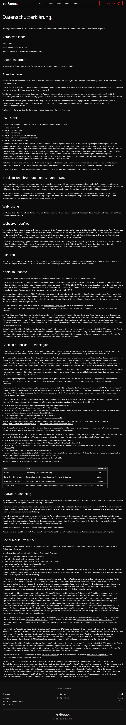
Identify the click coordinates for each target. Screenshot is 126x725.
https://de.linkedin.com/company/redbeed (27, 559)
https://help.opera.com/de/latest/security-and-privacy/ (29, 450)
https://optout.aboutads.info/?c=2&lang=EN (18, 424)
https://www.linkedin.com (74, 634)
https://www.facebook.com (35, 596)
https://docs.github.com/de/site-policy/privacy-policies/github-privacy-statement (79, 334)
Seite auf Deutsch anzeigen (63, 688)
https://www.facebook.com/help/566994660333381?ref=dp (52, 606)
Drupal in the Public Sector (13, 701)
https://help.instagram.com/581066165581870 (94, 620)
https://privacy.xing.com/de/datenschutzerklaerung (21, 657)
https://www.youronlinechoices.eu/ (66, 421)
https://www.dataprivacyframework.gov (32, 611)
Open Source (9, 705)
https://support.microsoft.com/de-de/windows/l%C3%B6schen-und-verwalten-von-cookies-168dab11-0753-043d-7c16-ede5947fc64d (72, 410)
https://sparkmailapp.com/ (53, 306)
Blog (67, 3)
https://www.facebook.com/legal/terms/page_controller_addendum (87, 598)
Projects (49, 3)
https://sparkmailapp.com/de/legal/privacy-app (19, 308)
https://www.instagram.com (36, 620)
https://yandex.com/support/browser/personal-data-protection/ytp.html (37, 458)
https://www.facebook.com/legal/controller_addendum (22, 601)
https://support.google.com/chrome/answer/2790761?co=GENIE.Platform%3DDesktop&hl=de (46, 443)
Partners (76, 3)
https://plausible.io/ (54, 532)
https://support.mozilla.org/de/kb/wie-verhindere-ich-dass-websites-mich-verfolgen (41, 440)
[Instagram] (68, 698)
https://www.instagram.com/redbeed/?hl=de (29, 564)
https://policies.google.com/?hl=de (25, 666)
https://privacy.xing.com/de (97, 655)
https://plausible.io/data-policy (103, 532)
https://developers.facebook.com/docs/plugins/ (98, 601)
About (59, 3)
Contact (6, 698)
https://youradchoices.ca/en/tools (94, 421)
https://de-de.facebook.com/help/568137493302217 (98, 606)
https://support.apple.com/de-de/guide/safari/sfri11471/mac (32, 413)
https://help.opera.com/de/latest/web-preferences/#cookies (31, 415)
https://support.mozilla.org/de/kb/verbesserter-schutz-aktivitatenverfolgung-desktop (41, 405)
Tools (40, 3)
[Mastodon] (57, 698)
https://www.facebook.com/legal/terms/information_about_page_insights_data (31, 603)
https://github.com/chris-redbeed (23, 566)
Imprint (120, 698)
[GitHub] (61, 698)
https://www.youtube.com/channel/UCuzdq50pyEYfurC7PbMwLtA (36, 561)
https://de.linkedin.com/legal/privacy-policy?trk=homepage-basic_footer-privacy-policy (34, 636)
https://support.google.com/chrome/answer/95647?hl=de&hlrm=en (36, 408)
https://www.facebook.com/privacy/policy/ (77, 603)
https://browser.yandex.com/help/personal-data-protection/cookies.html (37, 418)
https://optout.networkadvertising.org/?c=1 (55, 424)
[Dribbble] (65, 698)
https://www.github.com (11, 334)
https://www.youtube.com (93, 664)
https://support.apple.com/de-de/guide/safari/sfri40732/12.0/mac (32, 455)
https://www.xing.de (49, 655)
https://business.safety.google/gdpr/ (62, 671)
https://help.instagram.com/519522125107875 (19, 622)
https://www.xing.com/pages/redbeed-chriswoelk (27, 556)
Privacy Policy (118, 701)
